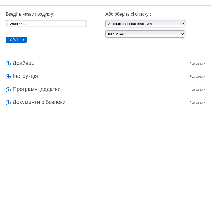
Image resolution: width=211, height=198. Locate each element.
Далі (14, 39)
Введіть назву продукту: (30, 14)
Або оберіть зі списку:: (128, 14)
